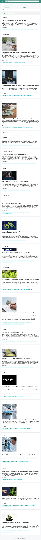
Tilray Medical (5, 341)
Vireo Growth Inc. (5, 428)
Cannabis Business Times (6, 127)
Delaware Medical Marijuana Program (25, 322)
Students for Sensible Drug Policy (18, 505)
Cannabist (4, 396)
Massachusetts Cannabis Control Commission (10, 461)
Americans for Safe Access (7, 505)
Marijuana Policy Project (7, 95)
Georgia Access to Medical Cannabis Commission (10, 322)
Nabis (11, 428)
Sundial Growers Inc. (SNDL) (7, 212)
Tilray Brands (15, 212)
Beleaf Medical (16, 428)
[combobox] (22, 1)
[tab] (3, 10)
